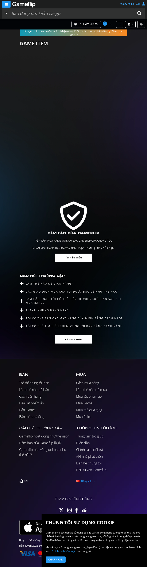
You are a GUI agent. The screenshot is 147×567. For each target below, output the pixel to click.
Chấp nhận (55, 559)
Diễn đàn (83, 443)
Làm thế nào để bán (34, 389)
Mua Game (84, 403)
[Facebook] (76, 511)
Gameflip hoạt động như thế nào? (44, 436)
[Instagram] (69, 511)
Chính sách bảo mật (63, 551)
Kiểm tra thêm (73, 339)
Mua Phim (83, 416)
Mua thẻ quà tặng (89, 410)
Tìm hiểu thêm (73, 257)
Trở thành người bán (34, 383)
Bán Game (27, 410)
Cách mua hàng (87, 383)
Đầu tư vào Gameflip (91, 470)
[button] (139, 13)
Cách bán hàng (30, 396)
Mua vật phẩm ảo (89, 396)
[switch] (23, 481)
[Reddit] (84, 511)
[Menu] (6, 4)
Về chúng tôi (37, 540)
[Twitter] (61, 511)
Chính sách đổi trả (89, 449)
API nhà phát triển (89, 456)
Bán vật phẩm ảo (31, 403)
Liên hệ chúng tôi (89, 463)
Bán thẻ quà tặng (31, 416)
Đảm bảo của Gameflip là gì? (40, 443)
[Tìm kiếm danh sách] (71, 13)
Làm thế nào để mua (91, 389)
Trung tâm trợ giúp (90, 436)
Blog (21, 540)
